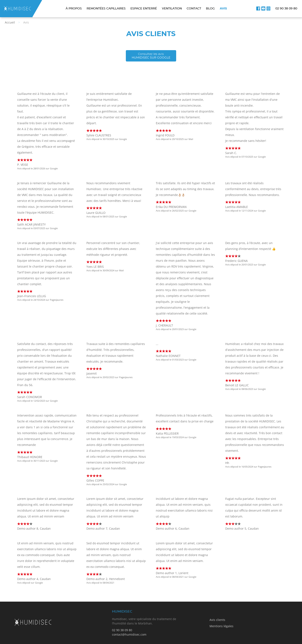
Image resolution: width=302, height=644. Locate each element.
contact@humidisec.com (129, 634)
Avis (223, 8)
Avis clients (217, 620)
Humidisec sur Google (151, 55)
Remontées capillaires (106, 8)
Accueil (10, 22)
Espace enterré (143, 8)
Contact (194, 8)
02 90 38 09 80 (286, 8)
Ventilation (172, 8)
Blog (210, 8)
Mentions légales (221, 626)
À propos (74, 8)
